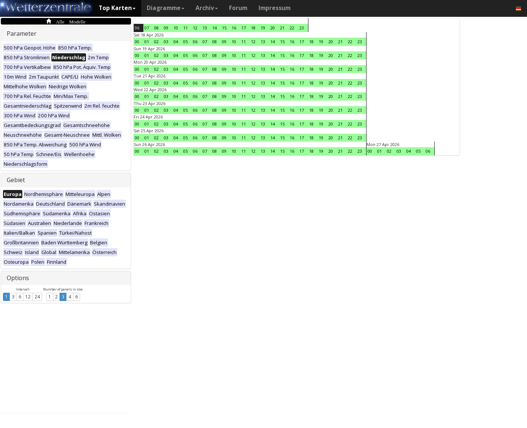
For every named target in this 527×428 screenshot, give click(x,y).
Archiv (207, 8)
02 (156, 41)
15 (224, 28)
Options (18, 278)
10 (176, 28)
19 (263, 28)
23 (301, 28)
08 (156, 28)
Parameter (21, 33)
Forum (238, 8)
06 (137, 28)
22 (292, 28)
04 (176, 41)
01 (147, 41)
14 (214, 28)
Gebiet (16, 180)
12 (28, 297)
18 (253, 28)
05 (185, 41)
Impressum (274, 8)
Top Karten (117, 8)
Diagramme (165, 8)
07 (147, 28)
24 (37, 297)
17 (243, 28)
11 (185, 28)
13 (205, 28)
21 (282, 28)
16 (234, 28)
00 (137, 41)
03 (166, 41)
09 (166, 28)
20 (272, 28)
